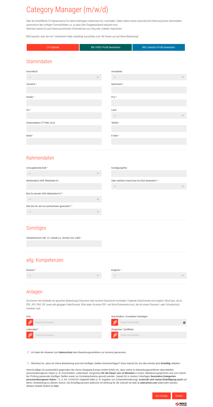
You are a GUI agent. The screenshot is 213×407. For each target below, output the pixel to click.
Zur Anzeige (162, 396)
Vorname (31, 84)
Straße (30, 97)
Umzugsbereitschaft (37, 168)
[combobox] (64, 77)
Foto (28, 316)
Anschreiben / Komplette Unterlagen (129, 316)
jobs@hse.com (149, 382)
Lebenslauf (32, 329)
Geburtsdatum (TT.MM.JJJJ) (40, 122)
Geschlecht (32, 71)
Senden (179, 396)
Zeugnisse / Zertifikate (122, 329)
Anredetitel (116, 71)
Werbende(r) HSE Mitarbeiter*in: (42, 180)
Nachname (117, 84)
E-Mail (115, 135)
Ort (28, 110)
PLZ (114, 97)
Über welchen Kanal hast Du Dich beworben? (134, 180)
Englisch (116, 270)
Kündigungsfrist (119, 168)
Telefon (115, 122)
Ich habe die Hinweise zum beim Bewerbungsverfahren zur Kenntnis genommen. (78, 352)
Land (113, 110)
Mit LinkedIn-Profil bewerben (158, 47)
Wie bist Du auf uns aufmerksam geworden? (49, 206)
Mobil (29, 135)
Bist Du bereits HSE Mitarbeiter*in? (44, 193)
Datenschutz (65, 352)
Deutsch (31, 270)
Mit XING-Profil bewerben (105, 47)
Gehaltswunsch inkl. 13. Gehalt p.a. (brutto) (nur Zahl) (54, 238)
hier (56, 386)
